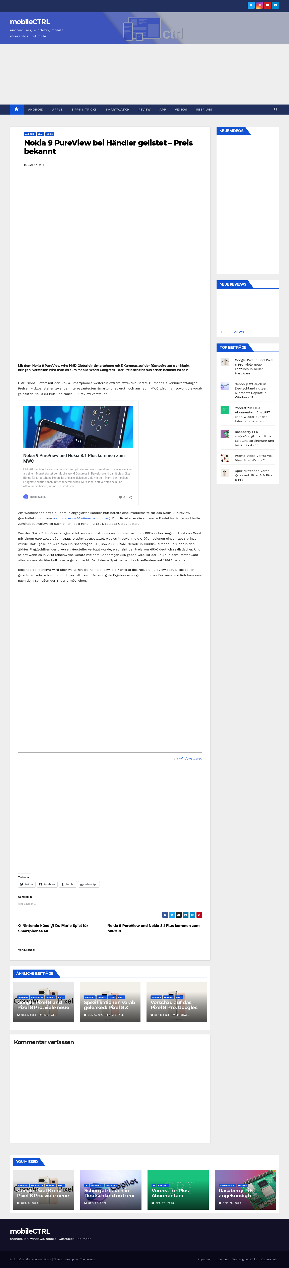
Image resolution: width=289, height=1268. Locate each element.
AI (86, 1185)
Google (50, 997)
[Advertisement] (144, 74)
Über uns (204, 109)
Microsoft (97, 1185)
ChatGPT (163, 1185)
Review (144, 109)
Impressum (205, 1259)
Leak (40, 134)
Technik (242, 1185)
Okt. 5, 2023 (29, 1203)
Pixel (61, 997)
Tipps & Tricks (84, 109)
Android (36, 109)
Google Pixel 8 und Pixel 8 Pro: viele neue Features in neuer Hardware (43, 1009)
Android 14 (37, 997)
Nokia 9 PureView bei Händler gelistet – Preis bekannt (108, 147)
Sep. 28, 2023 (97, 1203)
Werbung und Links (244, 1259)
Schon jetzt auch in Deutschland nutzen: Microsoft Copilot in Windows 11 (109, 1198)
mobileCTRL (30, 21)
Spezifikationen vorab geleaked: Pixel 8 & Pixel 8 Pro (109, 1007)
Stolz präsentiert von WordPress (31, 1259)
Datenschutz (269, 1259)
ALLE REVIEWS (232, 332)
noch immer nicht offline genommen (81, 518)
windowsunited (190, 758)
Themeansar (88, 1259)
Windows (111, 1185)
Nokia (50, 134)
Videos (181, 109)
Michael (29, 950)
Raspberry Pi (227, 1185)
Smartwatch (118, 109)
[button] (275, 109)
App (163, 109)
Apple (57, 109)
